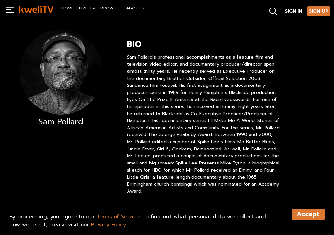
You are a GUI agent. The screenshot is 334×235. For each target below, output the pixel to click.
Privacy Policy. (109, 224)
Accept (308, 214)
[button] (110, 9)
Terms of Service (118, 217)
